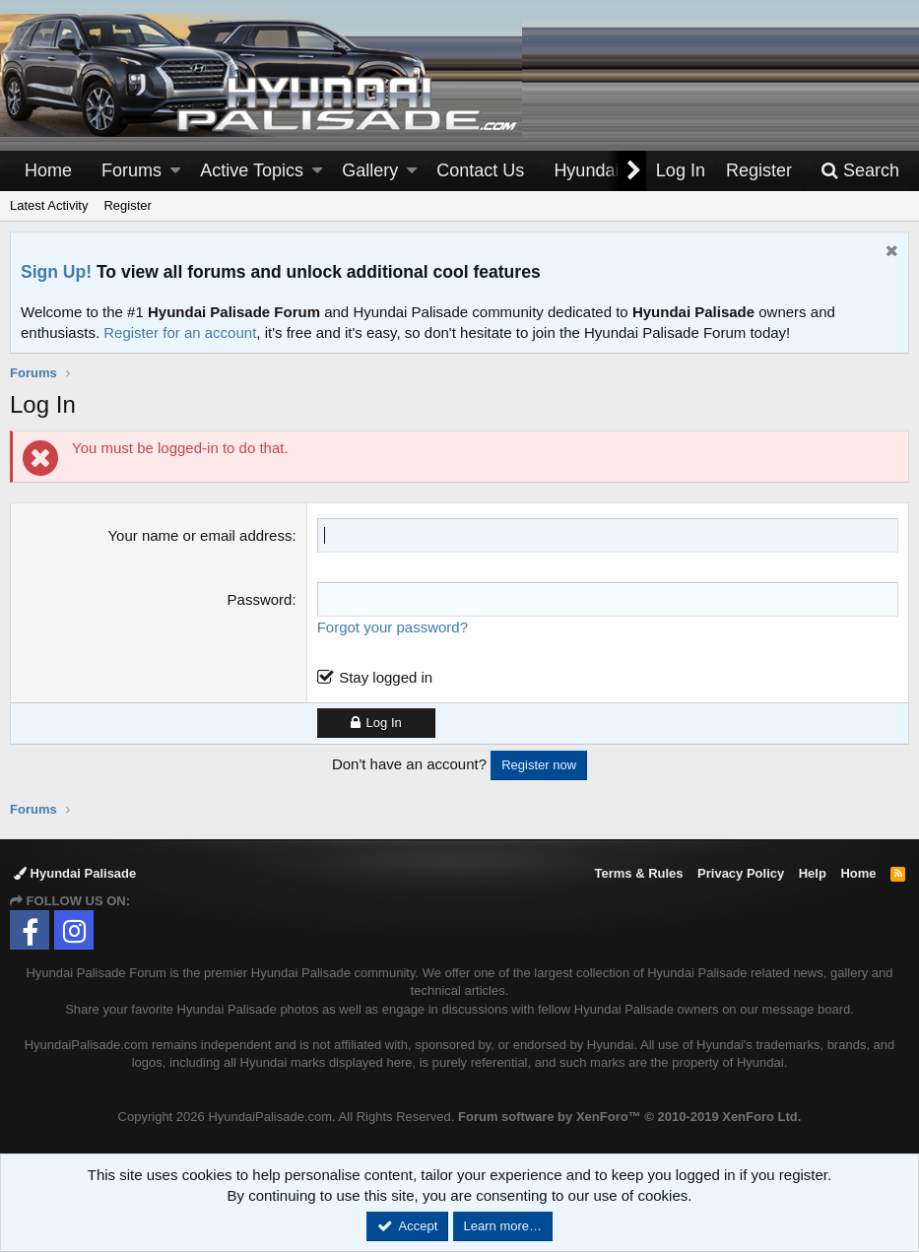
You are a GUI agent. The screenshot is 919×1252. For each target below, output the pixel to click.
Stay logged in (385, 677)
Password (260, 599)
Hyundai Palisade (75, 873)
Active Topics (251, 170)
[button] (175, 171)
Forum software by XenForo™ (629, 1116)
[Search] (860, 171)
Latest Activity (49, 205)
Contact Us (480, 170)
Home (48, 170)
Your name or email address (199, 535)
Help (812, 873)
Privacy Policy (740, 873)
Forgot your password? (392, 627)
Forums (131, 170)
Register (127, 205)
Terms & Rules (638, 873)
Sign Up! (56, 272)
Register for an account (179, 332)
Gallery (370, 170)
